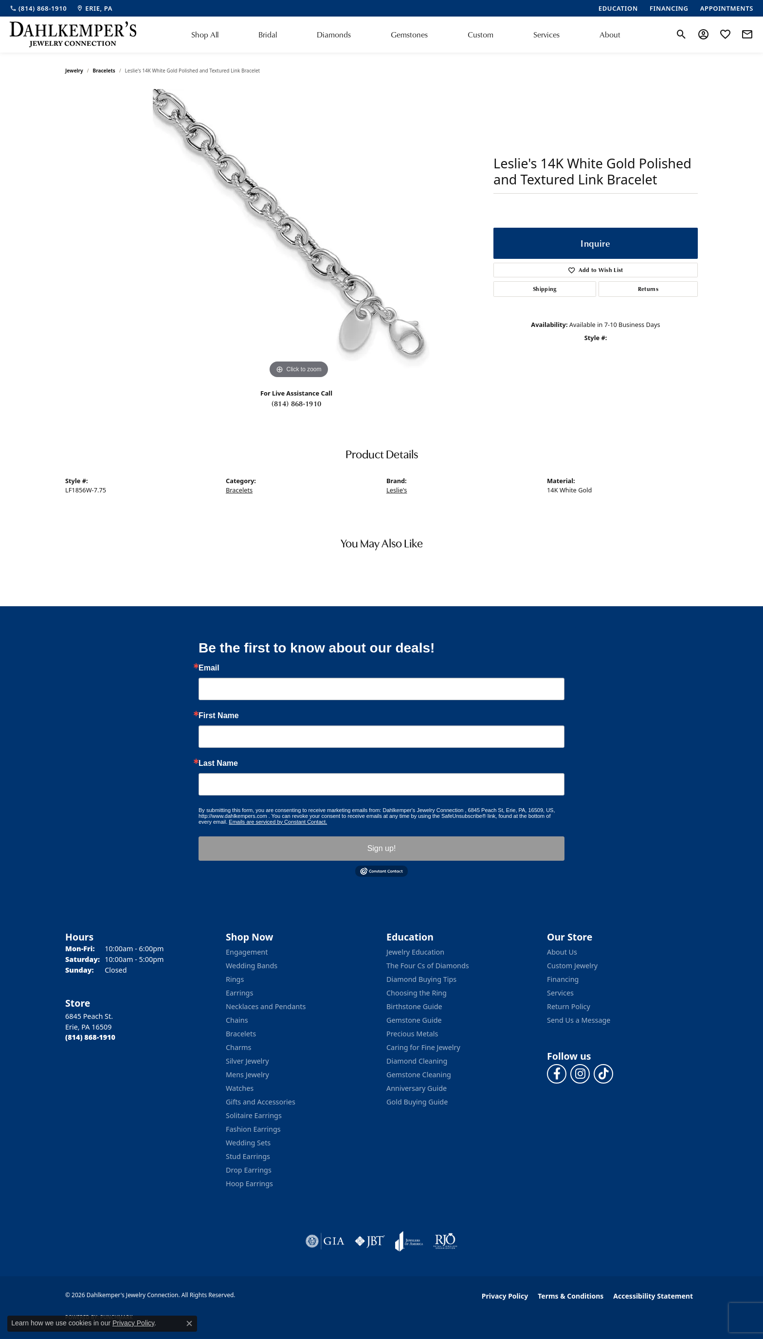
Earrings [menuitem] (239, 992)
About (610, 34)
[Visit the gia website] (325, 1241)
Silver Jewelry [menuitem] (247, 1061)
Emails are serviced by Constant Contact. (278, 822)
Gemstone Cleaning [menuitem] (418, 1074)
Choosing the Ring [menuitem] (416, 992)
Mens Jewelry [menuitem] (247, 1074)
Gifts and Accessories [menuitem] (260, 1101)
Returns (648, 289)
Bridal (267, 34)
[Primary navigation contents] (406, 35)
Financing (563, 979)
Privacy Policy (505, 1296)
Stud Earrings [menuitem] (248, 1156)
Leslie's (396, 490)
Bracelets (104, 70)
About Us (562, 952)
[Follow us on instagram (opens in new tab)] (580, 1074)
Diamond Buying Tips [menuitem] (421, 979)
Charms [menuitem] (238, 1047)
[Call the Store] (90, 1037)
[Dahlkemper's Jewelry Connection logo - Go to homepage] (73, 35)
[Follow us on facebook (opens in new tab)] (556, 1074)
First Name (219, 716)
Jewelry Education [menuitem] (415, 952)
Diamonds (334, 34)
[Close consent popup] (189, 1323)
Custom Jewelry (572, 965)
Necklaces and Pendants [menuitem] (266, 1006)
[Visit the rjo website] (445, 1241)
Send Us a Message (578, 1020)
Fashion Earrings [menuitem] (253, 1129)
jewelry (74, 70)
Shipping (545, 289)
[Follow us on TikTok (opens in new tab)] (603, 1074)
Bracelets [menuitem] (241, 1033)
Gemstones (409, 34)
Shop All (204, 34)
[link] (38, 8)
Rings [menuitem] (235, 979)
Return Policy (568, 1006)
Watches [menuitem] (240, 1088)
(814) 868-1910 (296, 403)
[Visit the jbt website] (369, 1241)
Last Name (218, 763)
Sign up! (381, 848)
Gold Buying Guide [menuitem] (417, 1101)
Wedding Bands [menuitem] (251, 965)
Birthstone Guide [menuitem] (414, 1006)
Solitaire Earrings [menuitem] (254, 1115)
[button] (681, 34)
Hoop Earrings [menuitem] (249, 1183)
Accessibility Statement (653, 1296)
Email (209, 668)
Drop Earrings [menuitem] (249, 1170)
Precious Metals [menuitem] (412, 1033)
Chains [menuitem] (237, 1020)
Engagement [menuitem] (247, 952)
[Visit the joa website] (409, 1241)
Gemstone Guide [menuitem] (414, 1020)
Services (546, 34)
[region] (299, 235)
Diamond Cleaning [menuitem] (416, 1061)
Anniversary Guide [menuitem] (416, 1088)
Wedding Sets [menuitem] (248, 1142)
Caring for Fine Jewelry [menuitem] (423, 1047)
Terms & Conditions (570, 1296)
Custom (480, 34)
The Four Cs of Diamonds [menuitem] (427, 965)
